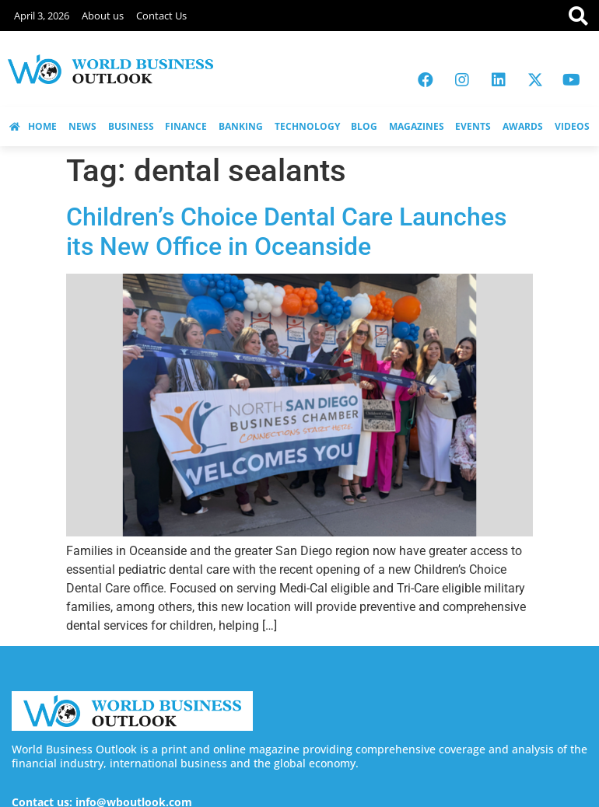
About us (103, 16)
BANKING (241, 126)
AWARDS (523, 126)
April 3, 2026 (41, 16)
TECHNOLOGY (307, 126)
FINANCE (186, 126)
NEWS (82, 126)
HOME (33, 126)
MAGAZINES (416, 126)
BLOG (364, 126)
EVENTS (473, 126)
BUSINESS (131, 126)
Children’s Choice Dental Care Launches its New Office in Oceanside (286, 231)
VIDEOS (572, 126)
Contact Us (161, 16)
